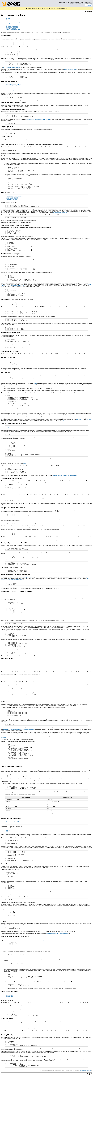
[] (35, 400)
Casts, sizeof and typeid (11, 28)
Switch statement (9, 623)
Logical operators (9, 89)
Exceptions (8, 25)
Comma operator (9, 90)
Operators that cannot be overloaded (13, 87)
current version (59, 8)
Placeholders (8, 18)
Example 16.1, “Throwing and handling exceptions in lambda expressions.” (19, 767)
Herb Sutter (72, 3)
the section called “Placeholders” (60, 216)
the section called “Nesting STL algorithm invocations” (57, 984)
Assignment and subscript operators (13, 88)
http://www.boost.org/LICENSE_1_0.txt (85, 1125)
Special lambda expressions (12, 27)
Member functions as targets (12, 201)
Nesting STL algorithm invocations (13, 29)
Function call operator (10, 91)
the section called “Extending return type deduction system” (65, 499)
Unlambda (8, 873)
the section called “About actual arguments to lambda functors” (42, 990)
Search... (88, 5)
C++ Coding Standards (88, 3)
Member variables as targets (12, 202)
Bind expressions (9, 20)
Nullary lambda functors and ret (12, 446)
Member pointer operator (11, 92)
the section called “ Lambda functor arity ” (12, 69)
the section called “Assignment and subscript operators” (20, 605)
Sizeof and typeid (9, 1047)
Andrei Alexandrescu (79, 3)
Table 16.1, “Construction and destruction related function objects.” (15, 833)
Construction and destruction (12, 26)
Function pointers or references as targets (14, 200)
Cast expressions (9, 1046)
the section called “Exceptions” (71, 71)
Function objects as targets (11, 203)
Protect (7, 874)
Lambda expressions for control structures (14, 24)
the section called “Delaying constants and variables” (38, 122)
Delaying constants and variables (13, 23)
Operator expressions (10, 19)
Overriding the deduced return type (13, 21)
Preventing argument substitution (13, 865)
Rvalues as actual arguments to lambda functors (16, 866)
